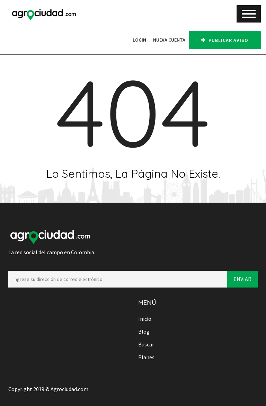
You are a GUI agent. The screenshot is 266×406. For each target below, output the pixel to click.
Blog (144, 331)
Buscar (146, 344)
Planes (146, 357)
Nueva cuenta (169, 40)
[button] (125, 40)
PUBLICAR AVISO (224, 40)
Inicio (144, 318)
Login (139, 40)
